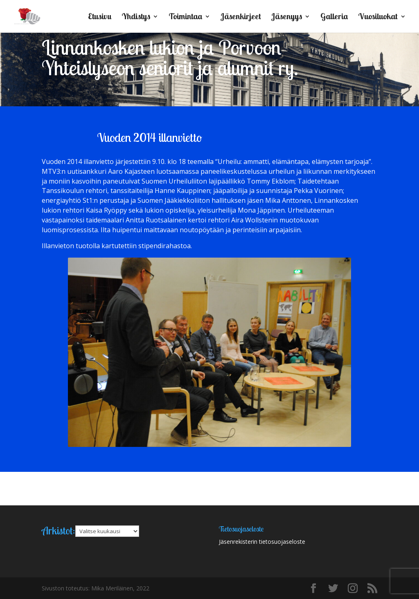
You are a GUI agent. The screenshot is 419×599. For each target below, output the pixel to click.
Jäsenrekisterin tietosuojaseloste (262, 541)
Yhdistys (136, 17)
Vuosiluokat (378, 17)
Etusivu (99, 17)
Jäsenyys (286, 17)
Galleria (334, 17)
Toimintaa (185, 17)
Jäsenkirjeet (241, 17)
